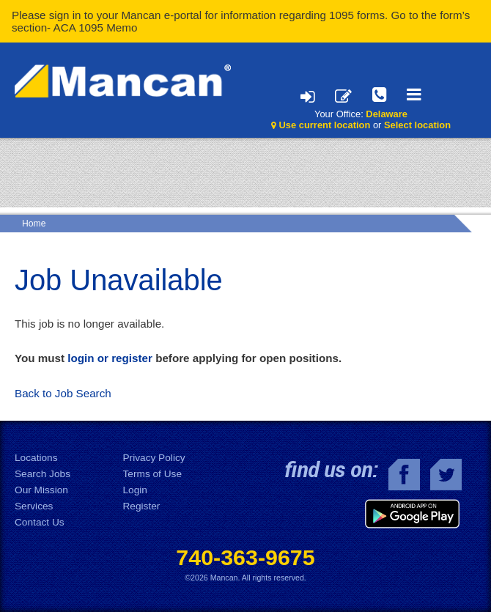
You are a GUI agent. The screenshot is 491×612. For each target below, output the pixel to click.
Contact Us (39, 522)
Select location (417, 124)
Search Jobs (42, 473)
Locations (36, 457)
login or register (109, 358)
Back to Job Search (63, 393)
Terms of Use (152, 473)
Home (33, 223)
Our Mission (41, 489)
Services (34, 506)
